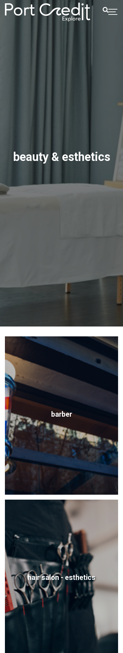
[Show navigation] (113, 12)
